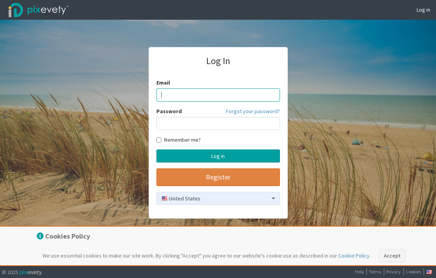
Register (218, 177)
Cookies (413, 272)
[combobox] (218, 198)
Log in (423, 9)
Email (163, 82)
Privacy (393, 272)
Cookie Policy (354, 255)
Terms (375, 272)
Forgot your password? (253, 111)
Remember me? (178, 139)
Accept (392, 255)
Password (169, 111)
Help (359, 272)
